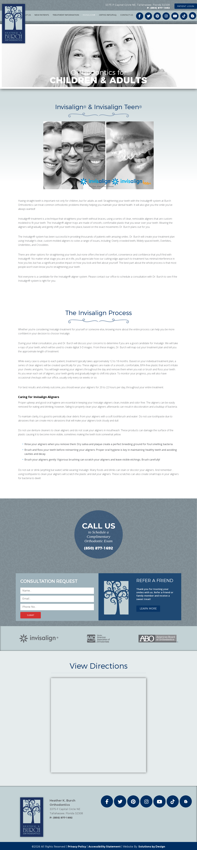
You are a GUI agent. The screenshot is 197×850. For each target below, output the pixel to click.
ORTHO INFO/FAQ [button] (107, 15)
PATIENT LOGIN (185, 6)
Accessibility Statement (104, 846)
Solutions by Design (152, 846)
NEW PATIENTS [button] (42, 15)
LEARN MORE (148, 608)
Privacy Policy (76, 846)
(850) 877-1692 (98, 548)
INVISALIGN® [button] (89, 15)
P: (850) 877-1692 (158, 7)
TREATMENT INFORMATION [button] (66, 15)
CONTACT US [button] (126, 15)
